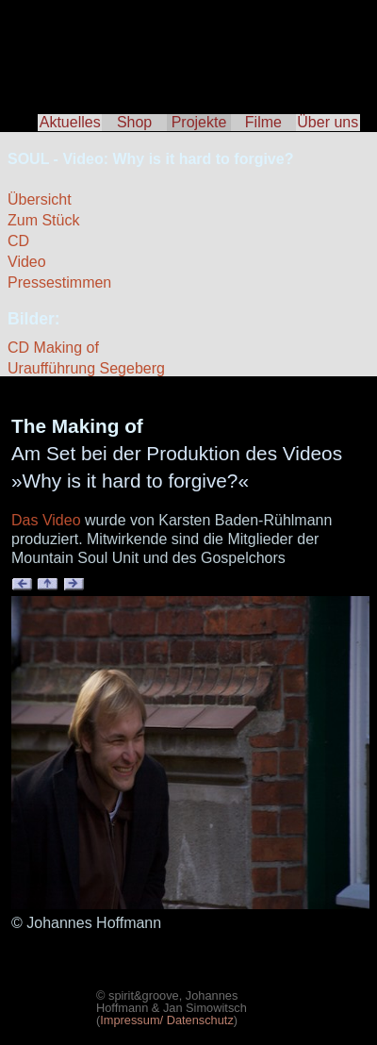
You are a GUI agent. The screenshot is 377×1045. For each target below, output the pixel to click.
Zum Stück (43, 220)
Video (27, 262)
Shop (134, 122)
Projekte (199, 122)
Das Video (46, 520)
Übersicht (40, 199)
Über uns (327, 122)
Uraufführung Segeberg (86, 368)
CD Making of (53, 348)
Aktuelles (70, 122)
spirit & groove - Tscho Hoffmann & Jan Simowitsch (188, 47)
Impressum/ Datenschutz (167, 1020)
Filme (263, 122)
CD (18, 241)
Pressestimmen (59, 282)
